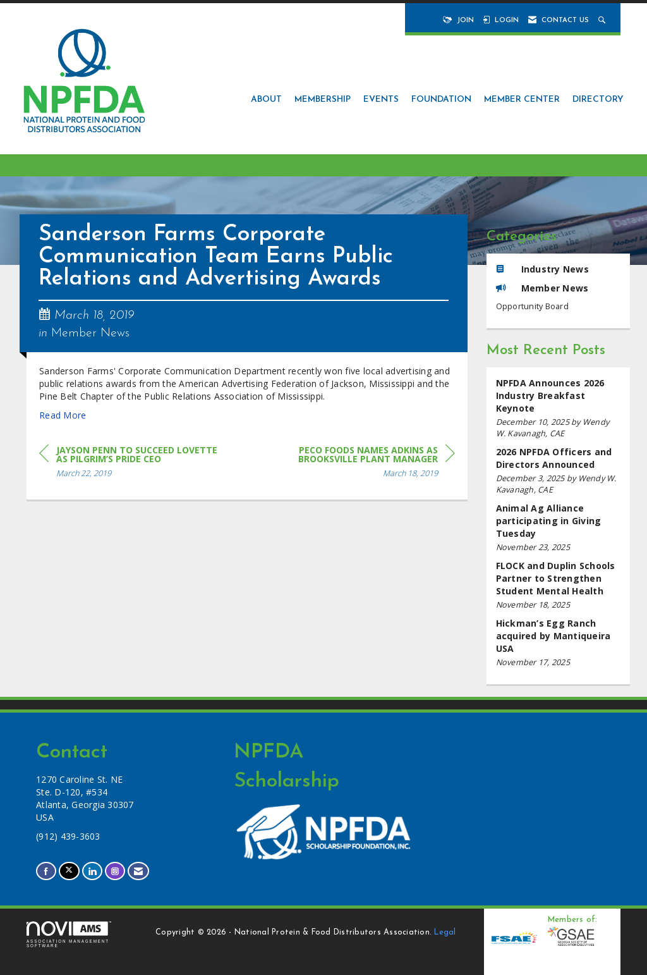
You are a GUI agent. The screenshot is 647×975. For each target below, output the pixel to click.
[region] (360, 464)
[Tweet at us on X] (69, 871)
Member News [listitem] (542, 288)
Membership (322, 99)
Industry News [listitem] (542, 269)
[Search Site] (603, 20)
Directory (598, 99)
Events (381, 99)
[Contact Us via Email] (138, 871)
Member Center (522, 99)
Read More (62, 415)
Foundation (441, 99)
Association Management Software (69, 934)
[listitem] (558, 408)
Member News (90, 333)
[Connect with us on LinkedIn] (92, 871)
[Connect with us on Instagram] (115, 871)
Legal (445, 932)
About (266, 99)
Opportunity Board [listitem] (532, 306)
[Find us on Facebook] (46, 871)
